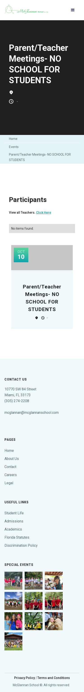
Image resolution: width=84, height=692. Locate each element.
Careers (10, 475)
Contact (10, 467)
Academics (13, 529)
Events (14, 147)
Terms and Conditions (53, 678)
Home (13, 139)
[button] (73, 10)
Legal (8, 483)
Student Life (14, 513)
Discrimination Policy (21, 545)
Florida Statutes (16, 537)
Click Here (43, 212)
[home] (26, 10)
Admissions (13, 521)
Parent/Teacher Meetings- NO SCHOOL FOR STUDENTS (40, 157)
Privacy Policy (24, 678)
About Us (11, 459)
